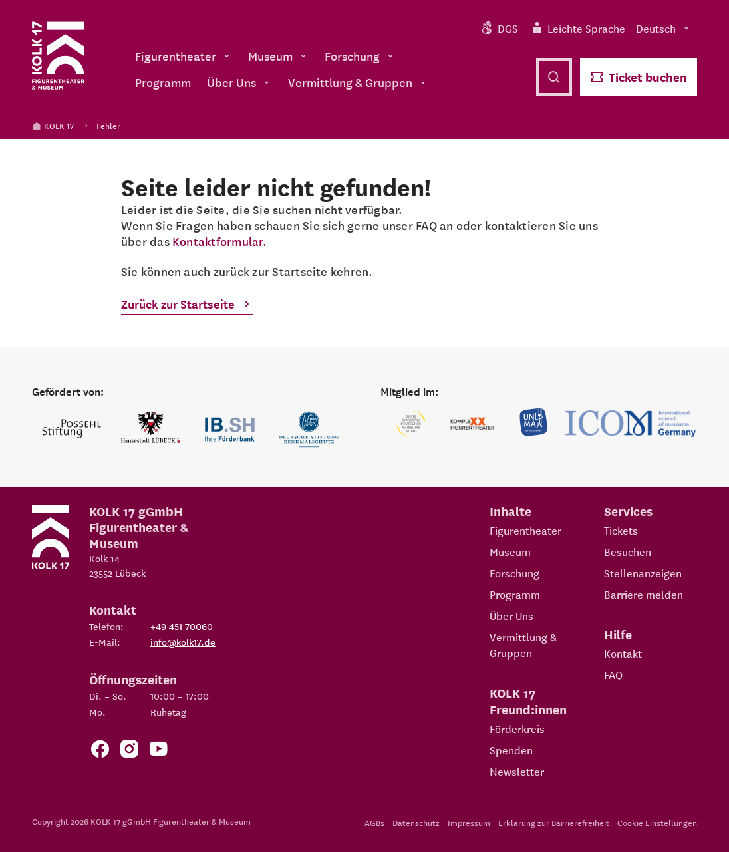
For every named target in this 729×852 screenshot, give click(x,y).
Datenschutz (416, 822)
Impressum (469, 822)
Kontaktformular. (219, 241)
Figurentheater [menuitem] (183, 56)
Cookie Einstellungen (657, 822)
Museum (510, 551)
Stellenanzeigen (643, 573)
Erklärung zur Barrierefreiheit (553, 822)
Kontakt (623, 653)
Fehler (108, 125)
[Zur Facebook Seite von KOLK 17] (99, 751)
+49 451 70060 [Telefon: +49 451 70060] (181, 626)
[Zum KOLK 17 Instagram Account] (129, 751)
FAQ (613, 674)
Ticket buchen (638, 77)
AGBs (374, 822)
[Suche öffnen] (554, 77)
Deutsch (664, 28)
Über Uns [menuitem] (239, 82)
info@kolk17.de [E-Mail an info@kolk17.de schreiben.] (183, 642)
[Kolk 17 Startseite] (58, 56)
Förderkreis (517, 728)
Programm (515, 594)
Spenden (511, 750)
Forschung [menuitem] (360, 56)
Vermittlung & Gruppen (523, 644)
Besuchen (627, 551)
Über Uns (511, 615)
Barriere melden (643, 594)
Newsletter (517, 771)
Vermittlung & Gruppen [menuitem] (358, 82)
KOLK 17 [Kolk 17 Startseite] (53, 125)
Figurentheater (525, 530)
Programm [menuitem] (163, 82)
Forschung (514, 573)
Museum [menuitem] (278, 56)
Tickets (621, 530)
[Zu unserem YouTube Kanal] (158, 751)
